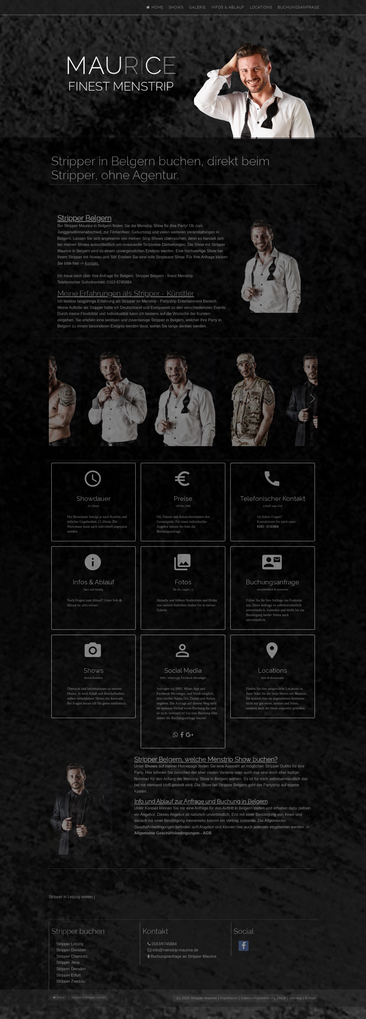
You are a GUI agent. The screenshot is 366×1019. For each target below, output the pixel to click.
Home (154, 7)
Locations (261, 7)
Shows (176, 7)
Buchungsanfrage (298, 7)
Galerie (197, 7)
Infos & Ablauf (227, 7)
